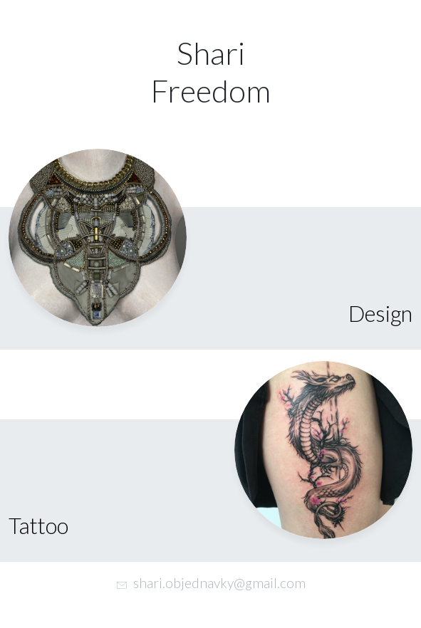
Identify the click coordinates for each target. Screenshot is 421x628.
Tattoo (38, 526)
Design (380, 313)
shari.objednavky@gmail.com (219, 583)
